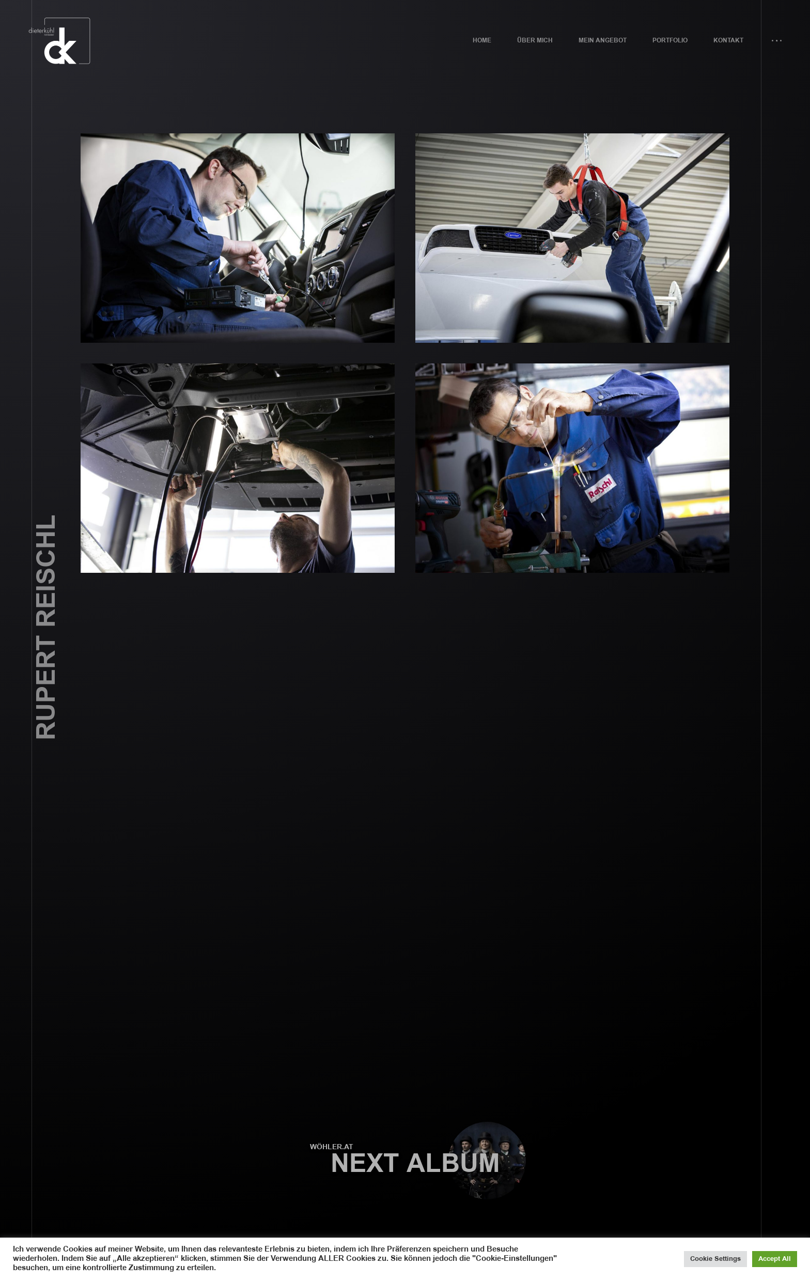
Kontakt (728, 40)
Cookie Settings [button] (715, 1259)
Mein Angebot (603, 40)
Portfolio (670, 40)
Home (482, 40)
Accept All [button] (774, 1259)
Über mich (535, 40)
